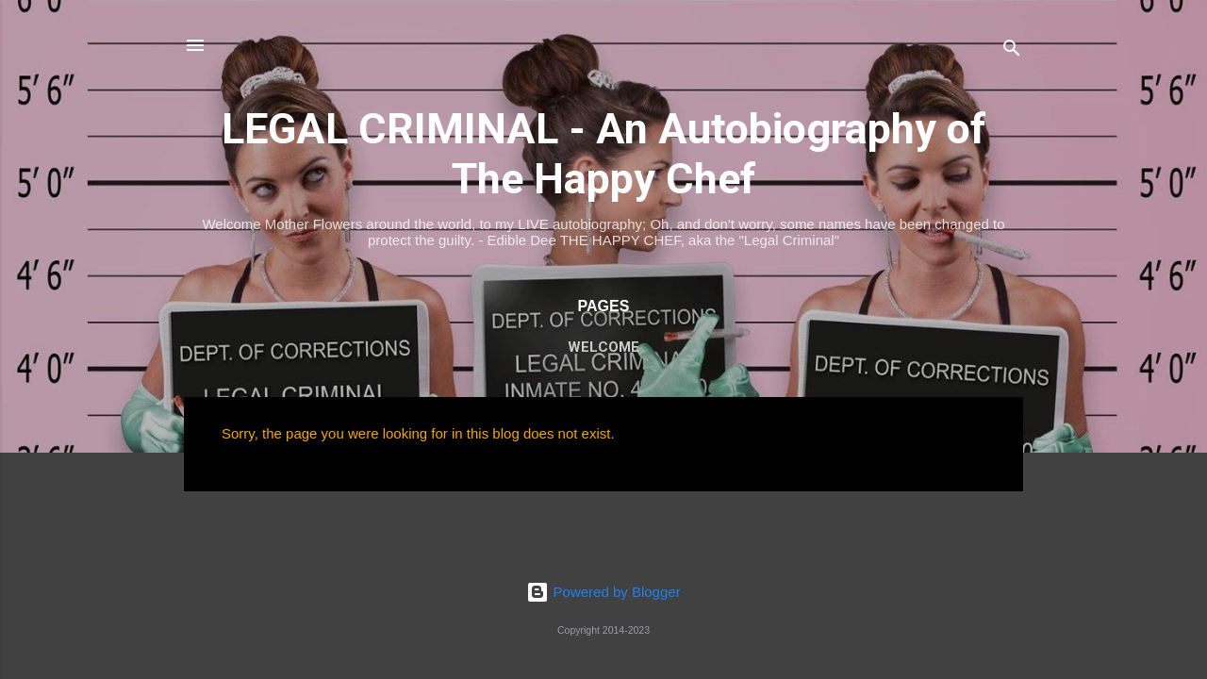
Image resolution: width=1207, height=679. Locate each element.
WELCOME (603, 347)
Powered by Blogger (603, 592)
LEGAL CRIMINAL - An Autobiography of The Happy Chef (604, 154)
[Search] (1011, 51)
